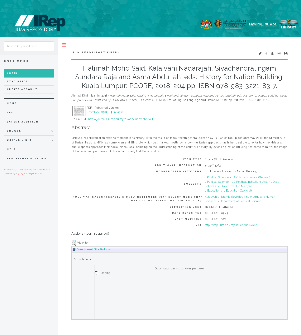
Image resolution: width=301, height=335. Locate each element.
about (13, 112)
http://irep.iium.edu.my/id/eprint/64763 (231, 225)
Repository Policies (27, 158)
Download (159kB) (98, 112)
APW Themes (40, 169)
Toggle (64, 44)
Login (12, 73)
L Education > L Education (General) (228, 190)
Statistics (17, 81)
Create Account (22, 89)
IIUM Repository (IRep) (95, 52)
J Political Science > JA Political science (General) (237, 177)
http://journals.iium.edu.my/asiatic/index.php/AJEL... (122, 119)
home (12, 103)
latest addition (23, 122)
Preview (117, 112)
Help (11, 149)
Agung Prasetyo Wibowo (29, 173)
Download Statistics (91, 249)
